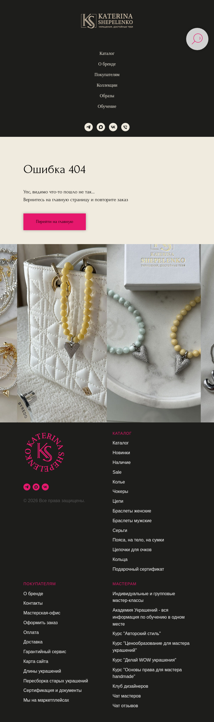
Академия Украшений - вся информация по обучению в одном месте (149, 617)
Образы (107, 95)
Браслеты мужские (132, 520)
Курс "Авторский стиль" (137, 633)
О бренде (33, 593)
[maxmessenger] (101, 127)
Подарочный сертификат (138, 569)
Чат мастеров (127, 696)
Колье (119, 482)
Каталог (121, 443)
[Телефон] (125, 127)
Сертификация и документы (52, 690)
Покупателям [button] (107, 74)
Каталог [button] (107, 53)
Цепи (118, 501)
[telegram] (88, 127)
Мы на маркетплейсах (46, 700)
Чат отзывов (125, 705)
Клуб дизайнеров (130, 686)
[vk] (113, 127)
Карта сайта (35, 661)
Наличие (122, 462)
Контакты (33, 603)
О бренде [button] (107, 64)
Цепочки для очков (132, 549)
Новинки (121, 452)
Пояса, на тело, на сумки (138, 540)
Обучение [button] (107, 106)
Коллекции (107, 85)
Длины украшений (42, 671)
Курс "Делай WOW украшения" (144, 660)
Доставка (33, 642)
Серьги (120, 530)
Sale (117, 472)
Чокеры (120, 491)
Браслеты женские (132, 511)
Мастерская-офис (41, 613)
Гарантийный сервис (44, 651)
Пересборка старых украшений (55, 681)
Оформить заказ (40, 622)
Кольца (120, 559)
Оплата (31, 632)
